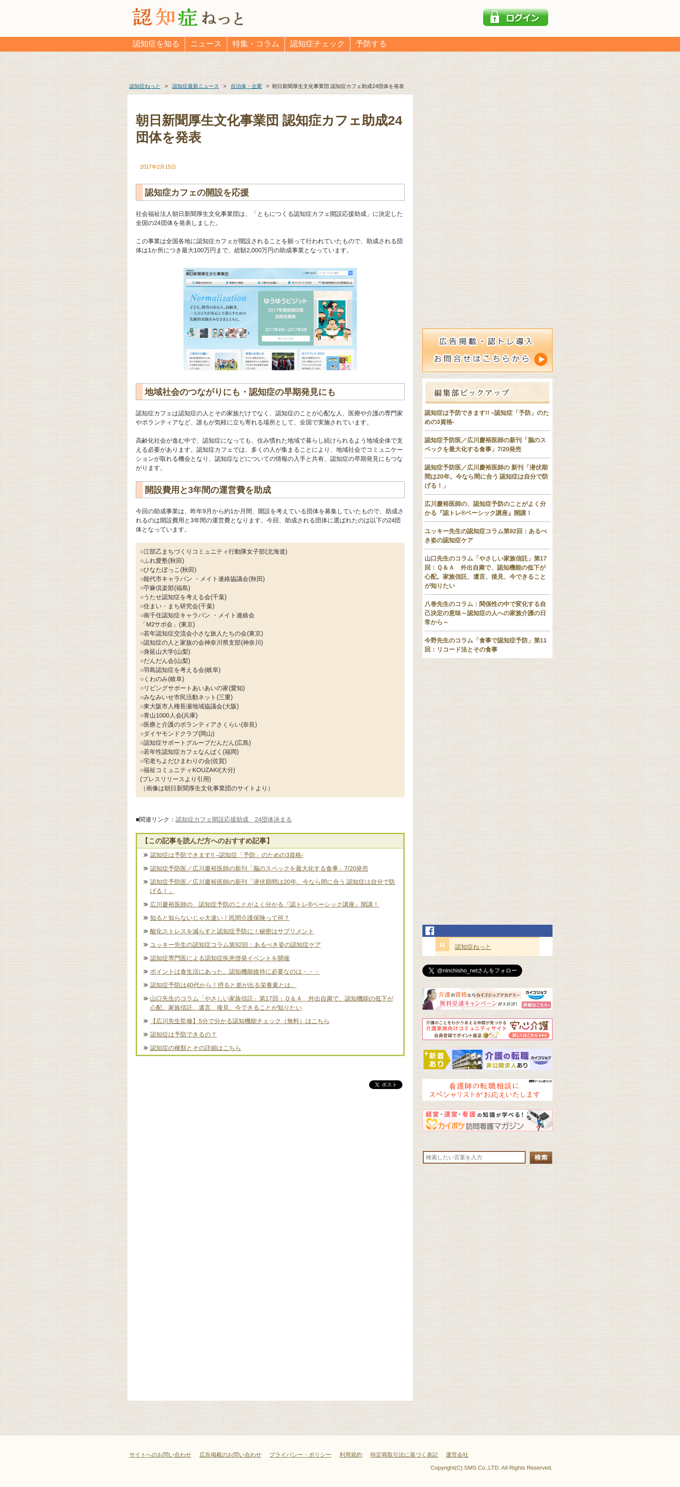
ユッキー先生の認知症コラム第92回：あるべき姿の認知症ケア (235, 944)
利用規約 (351, 1454)
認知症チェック (317, 43)
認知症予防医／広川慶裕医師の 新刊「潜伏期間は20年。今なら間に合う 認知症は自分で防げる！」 (486, 476)
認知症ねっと (473, 946)
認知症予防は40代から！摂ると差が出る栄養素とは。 (223, 985)
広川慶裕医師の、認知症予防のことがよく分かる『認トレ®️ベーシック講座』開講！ (264, 904)
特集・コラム (255, 43)
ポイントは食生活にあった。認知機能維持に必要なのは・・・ (235, 971)
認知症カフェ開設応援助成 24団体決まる (234, 819)
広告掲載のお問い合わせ (230, 1454)
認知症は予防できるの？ (183, 1034)
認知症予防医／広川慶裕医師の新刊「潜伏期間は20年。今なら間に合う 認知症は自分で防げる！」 (272, 886)
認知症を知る (156, 43)
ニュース (206, 43)
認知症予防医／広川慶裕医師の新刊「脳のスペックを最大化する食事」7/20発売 (259, 868)
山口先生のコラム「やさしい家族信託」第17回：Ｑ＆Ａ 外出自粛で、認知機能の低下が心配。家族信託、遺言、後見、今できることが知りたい (271, 1003)
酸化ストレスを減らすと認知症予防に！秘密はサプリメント (232, 931)
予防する (371, 43)
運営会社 (457, 1454)
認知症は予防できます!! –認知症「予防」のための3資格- (227, 854)
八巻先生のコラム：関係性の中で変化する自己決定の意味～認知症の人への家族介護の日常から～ (485, 613)
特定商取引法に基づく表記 (404, 1454)
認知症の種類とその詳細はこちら (195, 1047)
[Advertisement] (270, 1181)
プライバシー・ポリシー (300, 1454)
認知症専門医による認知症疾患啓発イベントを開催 (220, 958)
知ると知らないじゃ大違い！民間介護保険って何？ (220, 917)
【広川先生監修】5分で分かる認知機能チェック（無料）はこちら (240, 1020)
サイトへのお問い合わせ (160, 1454)
